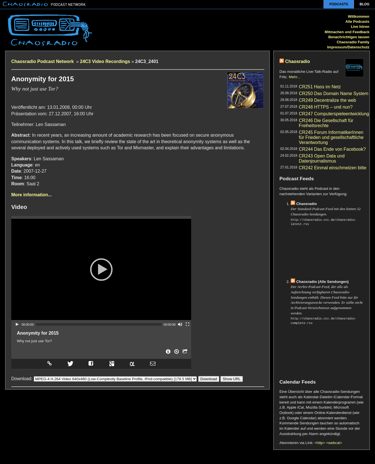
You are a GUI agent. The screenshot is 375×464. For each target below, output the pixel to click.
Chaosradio (297, 61)
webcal (334, 443)
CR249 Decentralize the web (327, 100)
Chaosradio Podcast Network (43, 61)
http (320, 443)
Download (208, 378)
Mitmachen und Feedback (347, 32)
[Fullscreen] (187, 324)
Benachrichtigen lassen (348, 37)
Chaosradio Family (353, 42)
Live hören (360, 26)
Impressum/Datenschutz (348, 47)
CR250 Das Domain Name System (333, 93)
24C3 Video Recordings (105, 61)
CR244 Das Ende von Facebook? (332, 149)
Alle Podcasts (357, 21)
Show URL (232, 378)
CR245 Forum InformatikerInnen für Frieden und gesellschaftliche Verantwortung (331, 137)
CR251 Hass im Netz (320, 86)
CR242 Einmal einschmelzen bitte (332, 167)
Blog (364, 4)
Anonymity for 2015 (37, 333)
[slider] (98, 324)
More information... (31, 194)
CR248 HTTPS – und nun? (326, 107)
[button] (101, 269)
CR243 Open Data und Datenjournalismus (322, 158)
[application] (101, 269)
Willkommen (358, 16)
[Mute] (180, 324)
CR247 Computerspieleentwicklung (334, 113)
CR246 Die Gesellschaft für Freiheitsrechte (326, 123)
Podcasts (338, 4)
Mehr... (294, 77)
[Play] (17, 324)
